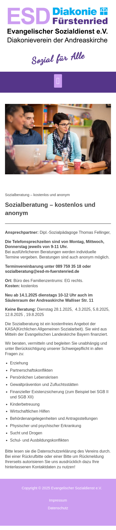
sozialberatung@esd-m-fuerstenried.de (42, 271)
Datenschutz (58, 508)
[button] (58, 81)
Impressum (58, 500)
